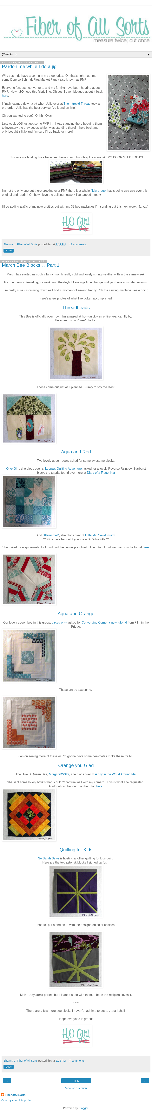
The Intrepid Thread (76, 103)
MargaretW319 (59, 774)
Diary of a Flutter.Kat (101, 472)
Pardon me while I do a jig (29, 66)
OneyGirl (12, 468)
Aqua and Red (76, 451)
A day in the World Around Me (115, 774)
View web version (76, 1088)
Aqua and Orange (76, 613)
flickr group (98, 190)
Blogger (83, 1108)
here (5, 95)
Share (8, 250)
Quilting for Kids (76, 849)
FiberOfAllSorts (15, 1094)
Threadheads (76, 307)
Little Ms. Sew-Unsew (100, 535)
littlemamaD (51, 535)
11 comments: (78, 244)
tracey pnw (59, 622)
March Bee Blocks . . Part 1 (30, 265)
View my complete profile (16, 1100)
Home (76, 1080)
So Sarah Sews (48, 858)
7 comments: (77, 1060)
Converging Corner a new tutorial (104, 622)
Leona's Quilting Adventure (63, 468)
